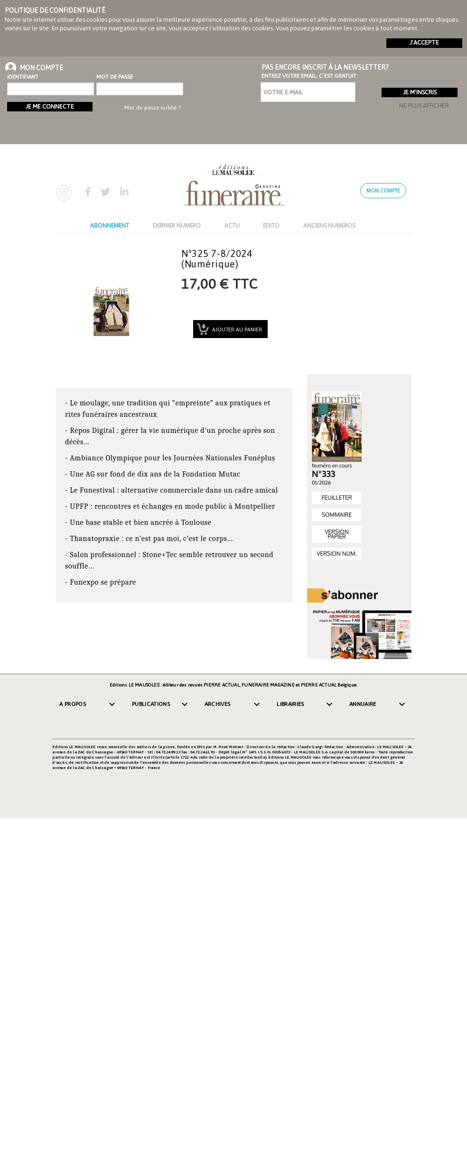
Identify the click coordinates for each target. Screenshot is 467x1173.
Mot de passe (114, 76)
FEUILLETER (336, 497)
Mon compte (383, 190)
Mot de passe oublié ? (152, 107)
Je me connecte (50, 106)
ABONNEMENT (109, 225)
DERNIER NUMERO (177, 225)
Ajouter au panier (236, 329)
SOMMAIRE (337, 514)
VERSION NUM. (336, 553)
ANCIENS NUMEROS (329, 225)
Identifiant (22, 76)
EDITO (271, 225)
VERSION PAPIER (337, 534)
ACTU (232, 225)
